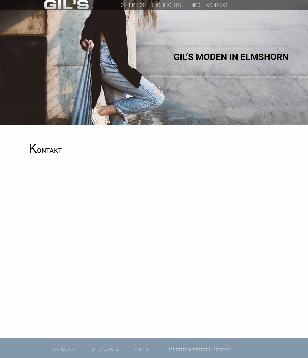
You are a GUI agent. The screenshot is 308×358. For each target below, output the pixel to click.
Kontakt (217, 5)
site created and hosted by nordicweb (200, 349)
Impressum (64, 349)
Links (193, 5)
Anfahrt (143, 349)
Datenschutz (104, 349)
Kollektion (132, 5)
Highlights (166, 5)
